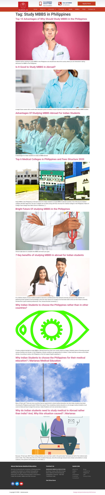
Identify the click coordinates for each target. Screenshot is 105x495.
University (52, 9)
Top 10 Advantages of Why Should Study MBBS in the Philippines (51, 18)
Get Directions (51, 480)
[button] (87, 4)
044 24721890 (67, 3)
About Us (42, 9)
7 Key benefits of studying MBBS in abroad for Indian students (50, 255)
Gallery (77, 9)
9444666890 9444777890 (47, 3)
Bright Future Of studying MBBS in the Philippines (43, 208)
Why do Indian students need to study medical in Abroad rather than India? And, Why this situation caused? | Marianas (50, 412)
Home (35, 9)
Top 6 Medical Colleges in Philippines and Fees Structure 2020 (50, 159)
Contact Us (91, 9)
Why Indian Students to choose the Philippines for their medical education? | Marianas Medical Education (50, 359)
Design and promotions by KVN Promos (84, 492)
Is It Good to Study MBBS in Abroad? (36, 66)
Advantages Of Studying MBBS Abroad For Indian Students (48, 113)
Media (70, 9)
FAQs (83, 9)
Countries (62, 9)
